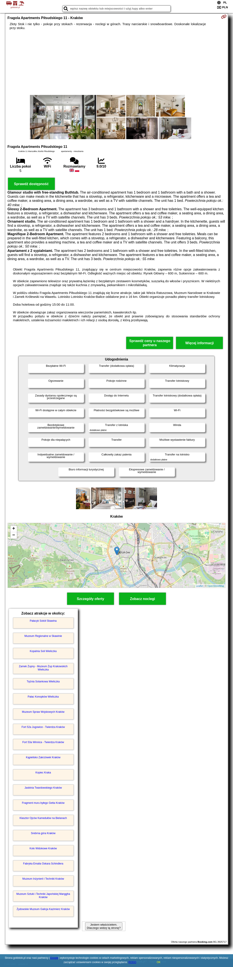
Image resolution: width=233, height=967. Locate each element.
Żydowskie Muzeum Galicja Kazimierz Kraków (43, 909)
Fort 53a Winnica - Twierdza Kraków (43, 742)
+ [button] (13, 529)
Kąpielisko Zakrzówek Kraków (43, 757)
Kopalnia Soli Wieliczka (43, 651)
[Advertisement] (117, 62)
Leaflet (199, 586)
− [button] (13, 535)
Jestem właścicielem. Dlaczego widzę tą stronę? (104, 926)
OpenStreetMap (215, 586)
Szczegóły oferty (90, 599)
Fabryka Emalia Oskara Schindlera (43, 863)
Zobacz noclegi (142, 599)
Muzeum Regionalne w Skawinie (43, 636)
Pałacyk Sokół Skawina (43, 620)
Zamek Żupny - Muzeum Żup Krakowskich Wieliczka (43, 668)
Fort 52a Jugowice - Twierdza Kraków (43, 727)
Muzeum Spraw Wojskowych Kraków (43, 711)
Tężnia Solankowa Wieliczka (43, 681)
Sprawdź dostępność (31, 184)
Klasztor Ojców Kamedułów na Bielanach (43, 818)
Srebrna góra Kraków (43, 833)
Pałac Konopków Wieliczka (43, 696)
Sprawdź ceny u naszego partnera (149, 343)
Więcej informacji (199, 343)
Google (54, 957)
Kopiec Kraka (43, 772)
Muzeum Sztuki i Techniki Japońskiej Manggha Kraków (43, 895)
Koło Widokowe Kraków (43, 848)
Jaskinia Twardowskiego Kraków (43, 787)
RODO (132, 962)
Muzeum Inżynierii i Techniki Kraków (43, 878)
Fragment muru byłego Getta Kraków (43, 802)
